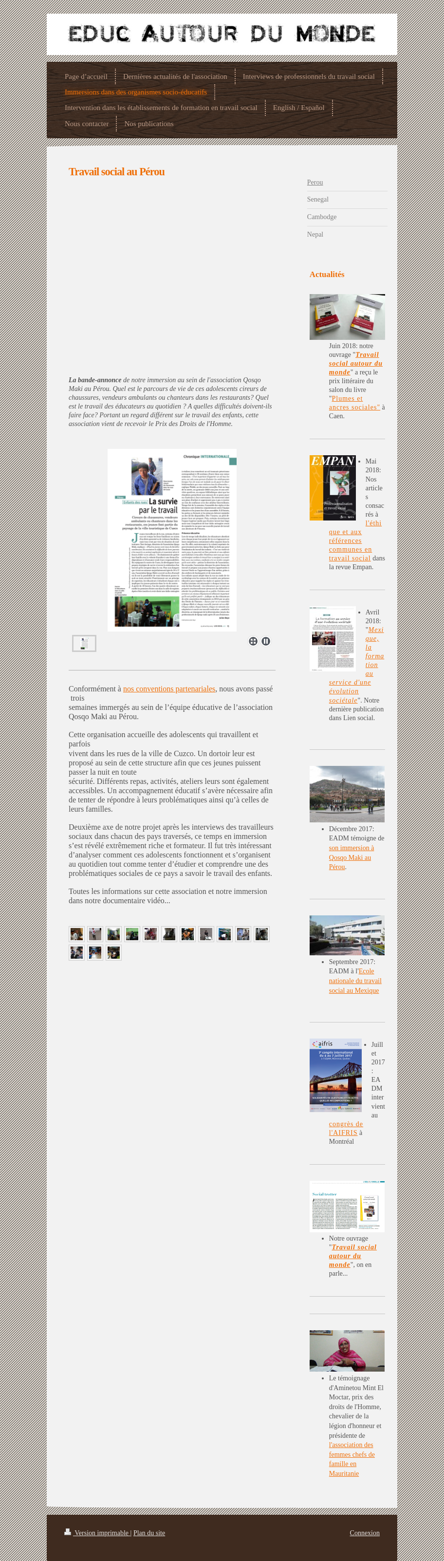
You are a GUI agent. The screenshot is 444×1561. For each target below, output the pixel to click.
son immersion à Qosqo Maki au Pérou (351, 857)
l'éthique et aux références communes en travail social (355, 541)
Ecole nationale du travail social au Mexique (355, 980)
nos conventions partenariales (169, 689)
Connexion (365, 1533)
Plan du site (149, 1533)
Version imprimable (97, 1533)
